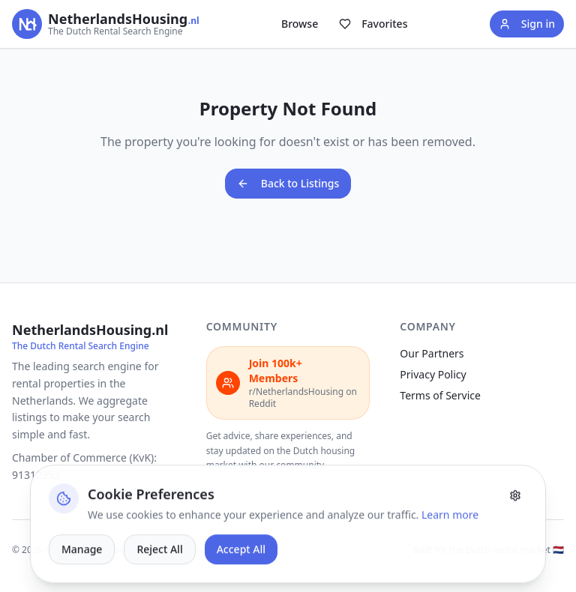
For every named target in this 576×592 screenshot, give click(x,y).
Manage (82, 576)
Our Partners (432, 353)
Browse (299, 23)
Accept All (241, 576)
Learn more (450, 541)
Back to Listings (288, 183)
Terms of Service (440, 395)
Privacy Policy (433, 374)
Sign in (527, 23)
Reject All (159, 576)
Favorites (373, 23)
